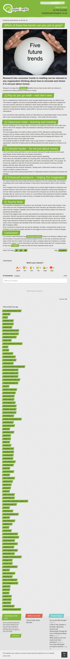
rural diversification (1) (10, 514)
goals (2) (6, 429)
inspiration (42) (8, 452)
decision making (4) (9, 389)
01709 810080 (60, 10)
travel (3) (6, 589)
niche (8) (6, 475)
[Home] (16, 8)
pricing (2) (6, 488)
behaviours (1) (8, 324)
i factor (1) (6, 439)
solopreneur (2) (8, 547)
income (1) (6, 445)
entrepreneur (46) (9, 393)
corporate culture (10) (10, 376)
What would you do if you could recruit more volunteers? (58, 640)
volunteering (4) (8, 606)
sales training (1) (8, 521)
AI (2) (5, 317)
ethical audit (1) (8, 399)
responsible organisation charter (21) (15, 501)
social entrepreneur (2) (10, 537)
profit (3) (6, 491)
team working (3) (8, 573)
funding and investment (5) (12, 419)
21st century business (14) (11, 311)
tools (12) (6, 586)
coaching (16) (7, 353)
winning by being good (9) (11, 609)
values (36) (6, 599)
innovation (62, 250)
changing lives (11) (9, 337)
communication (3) (9, 360)
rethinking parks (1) (9, 504)
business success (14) (10, 334)
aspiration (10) (8, 320)
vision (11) (6, 603)
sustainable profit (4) (9, 567)
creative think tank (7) (10, 383)
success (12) (7, 563)
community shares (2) (10, 370)
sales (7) (6, 517)
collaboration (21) (9, 357)
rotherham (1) (7, 511)
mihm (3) (6, 468)
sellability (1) (7, 524)
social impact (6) (8, 540)
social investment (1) (10, 544)
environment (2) (8, 396)
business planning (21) (10, 330)
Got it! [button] (64, 654)
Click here (15, 635)
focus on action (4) (9, 412)
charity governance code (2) (12, 343)
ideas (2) (6, 442)
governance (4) (8, 432)
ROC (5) (6, 507)
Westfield (23, 88)
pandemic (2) (7, 481)
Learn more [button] (6, 655)
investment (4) (7, 455)
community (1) (7, 363)
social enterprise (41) (10, 534)
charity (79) (7, 340)
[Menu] (66, 3)
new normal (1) (8, 471)
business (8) (7, 327)
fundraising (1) (8, 422)
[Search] (49, 2)
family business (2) (9, 406)
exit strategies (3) (8, 402)
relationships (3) (8, 498)
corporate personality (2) (11, 379)
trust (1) (5, 593)
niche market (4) (8, 478)
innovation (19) (8, 448)
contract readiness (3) (10, 373)
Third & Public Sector (33, 620)
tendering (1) (7, 576)
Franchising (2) (8, 416)
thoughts (15, 245)
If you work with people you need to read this (58, 647)
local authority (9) (8, 462)
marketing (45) (8, 465)
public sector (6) (8, 494)
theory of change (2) (9, 580)
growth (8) (6, 435)
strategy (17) (7, 560)
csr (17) (5, 386)
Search (62, 3)
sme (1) (5, 527)
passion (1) (6, 484)
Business (29, 622)
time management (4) (10, 583)
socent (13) (7, 530)
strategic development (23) (12, 557)
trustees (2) (7, 596)
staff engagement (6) (10, 550)
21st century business (34, 236)
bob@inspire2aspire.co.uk (54, 13)
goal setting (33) (8, 425)
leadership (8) (7, 458)
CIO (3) (5, 350)
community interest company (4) (13, 366)
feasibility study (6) (9, 409)
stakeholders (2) (8, 553)
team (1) (6, 570)
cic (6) (5, 347)
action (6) (6, 314)
